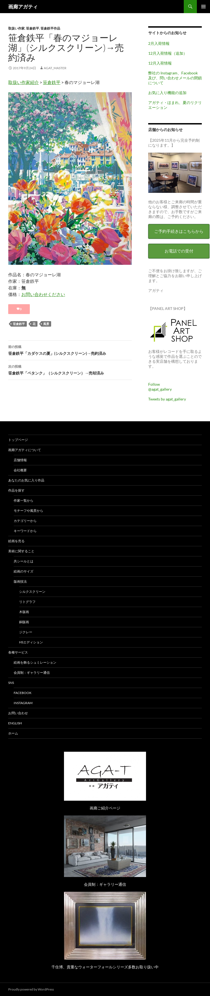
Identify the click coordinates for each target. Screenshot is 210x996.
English (15, 723)
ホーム (13, 733)
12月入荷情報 (160, 63)
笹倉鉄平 (32, 28)
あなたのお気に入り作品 (26, 480)
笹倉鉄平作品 (50, 28)
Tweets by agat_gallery (167, 399)
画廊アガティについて (24, 450)
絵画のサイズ (23, 571)
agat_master (55, 68)
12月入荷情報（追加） (167, 53)
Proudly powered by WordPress (31, 989)
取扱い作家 (16, 28)
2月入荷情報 (159, 43)
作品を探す (16, 490)
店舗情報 (20, 460)
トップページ (18, 440)
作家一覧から (23, 500)
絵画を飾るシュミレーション (35, 662)
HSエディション (31, 642)
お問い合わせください (43, 294)
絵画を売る (16, 541)
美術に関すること (21, 551)
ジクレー (25, 632)
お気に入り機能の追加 (167, 92)
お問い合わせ (18, 713)
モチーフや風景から (28, 511)
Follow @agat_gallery (160, 386)
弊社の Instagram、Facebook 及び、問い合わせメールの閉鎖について (175, 78)
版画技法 (20, 581)
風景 (46, 324)
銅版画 (24, 622)
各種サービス (18, 652)
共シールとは (23, 561)
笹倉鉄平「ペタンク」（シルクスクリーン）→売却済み (70, 369)
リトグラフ (27, 602)
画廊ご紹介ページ (105, 808)
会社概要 (20, 470)
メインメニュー (203, 6)
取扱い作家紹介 (23, 82)
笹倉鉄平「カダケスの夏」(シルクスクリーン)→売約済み (70, 350)
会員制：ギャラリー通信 (32, 672)
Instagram (23, 703)
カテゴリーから (25, 521)
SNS (11, 683)
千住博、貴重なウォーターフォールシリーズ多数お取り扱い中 (105, 967)
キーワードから (25, 531)
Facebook (22, 693)
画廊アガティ (23, 7)
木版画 (24, 612)
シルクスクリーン (32, 592)
